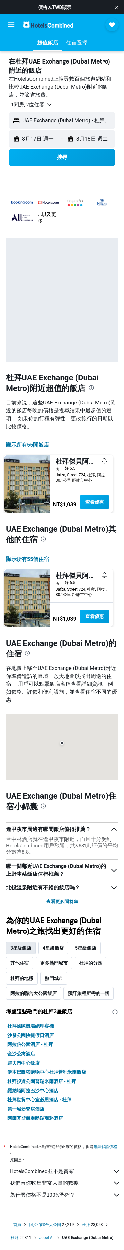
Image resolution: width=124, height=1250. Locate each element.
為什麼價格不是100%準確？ (65, 1195)
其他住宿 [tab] (19, 963)
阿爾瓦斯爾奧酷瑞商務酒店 (35, 1118)
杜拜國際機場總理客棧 (30, 1026)
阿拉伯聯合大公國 (45, 1224)
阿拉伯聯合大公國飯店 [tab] (33, 993)
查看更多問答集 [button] (62, 901)
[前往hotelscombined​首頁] (48, 24)
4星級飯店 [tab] (53, 948)
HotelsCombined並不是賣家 (65, 1171)
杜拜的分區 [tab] (90, 963)
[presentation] (91, 388)
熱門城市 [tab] (54, 978)
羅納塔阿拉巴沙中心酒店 (32, 1090)
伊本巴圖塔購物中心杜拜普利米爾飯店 (46, 1072)
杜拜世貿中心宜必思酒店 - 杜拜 (39, 1099)
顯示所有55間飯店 (27, 445)
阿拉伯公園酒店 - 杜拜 (30, 1044)
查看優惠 (94, 502)
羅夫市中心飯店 (23, 1063)
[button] (116, 7)
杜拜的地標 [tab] (21, 978)
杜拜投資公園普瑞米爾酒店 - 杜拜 (41, 1081)
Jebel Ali (47, 1238)
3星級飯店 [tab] (20, 948)
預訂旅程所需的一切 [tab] (88, 993)
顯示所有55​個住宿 (27, 559)
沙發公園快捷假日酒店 (30, 1035)
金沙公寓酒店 (21, 1053)
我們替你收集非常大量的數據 (65, 1183)
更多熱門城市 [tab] (54, 963)
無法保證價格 (105, 1146)
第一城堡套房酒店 (25, 1109)
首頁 (17, 1224)
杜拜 (86, 1224)
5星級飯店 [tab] (85, 948)
